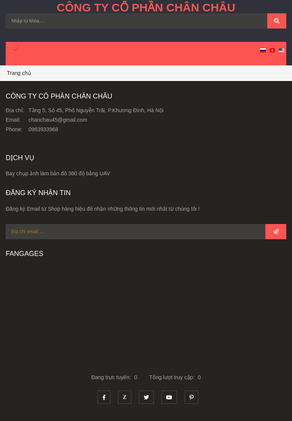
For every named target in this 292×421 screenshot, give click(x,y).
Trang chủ (19, 73)
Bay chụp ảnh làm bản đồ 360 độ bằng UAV (58, 173)
